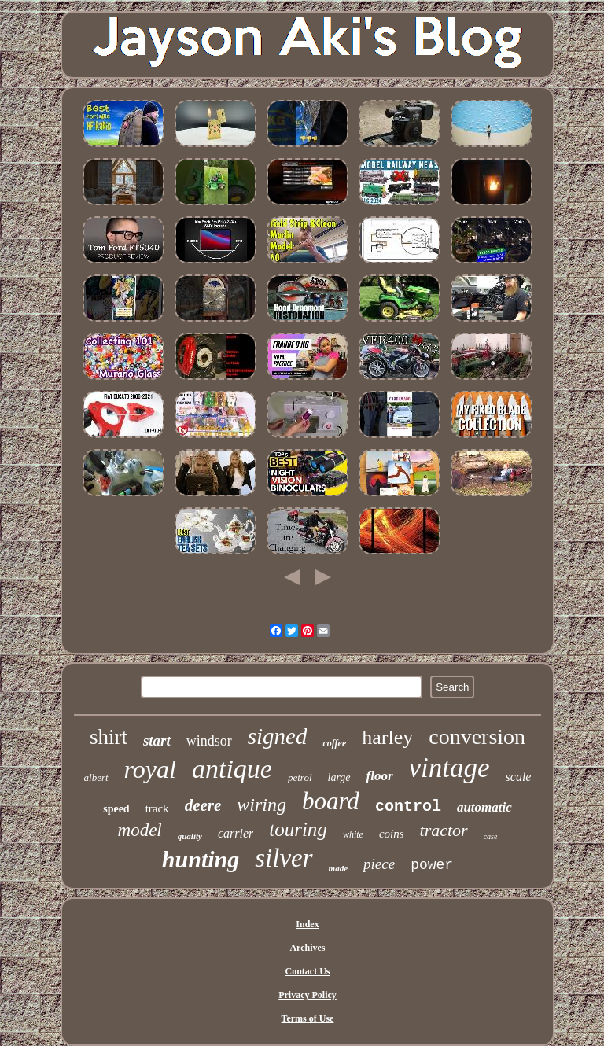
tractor (444, 830)
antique (232, 768)
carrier (235, 833)
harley (387, 737)
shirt (108, 737)
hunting (200, 859)
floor (379, 775)
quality (190, 836)
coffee (334, 743)
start (157, 740)
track (157, 808)
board (330, 801)
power (432, 865)
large (339, 777)
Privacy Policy (307, 994)
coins (391, 833)
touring (298, 829)
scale (519, 776)
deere (203, 805)
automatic (484, 807)
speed (116, 809)
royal (150, 769)
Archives (307, 947)
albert (96, 777)
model (140, 830)
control (408, 806)
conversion (477, 736)
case (491, 836)
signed (278, 736)
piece (379, 864)
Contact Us (307, 971)
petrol (300, 777)
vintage (449, 768)
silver (283, 858)
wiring (261, 804)
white (353, 834)
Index (307, 924)
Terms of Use (308, 1018)
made (338, 868)
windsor (209, 741)
